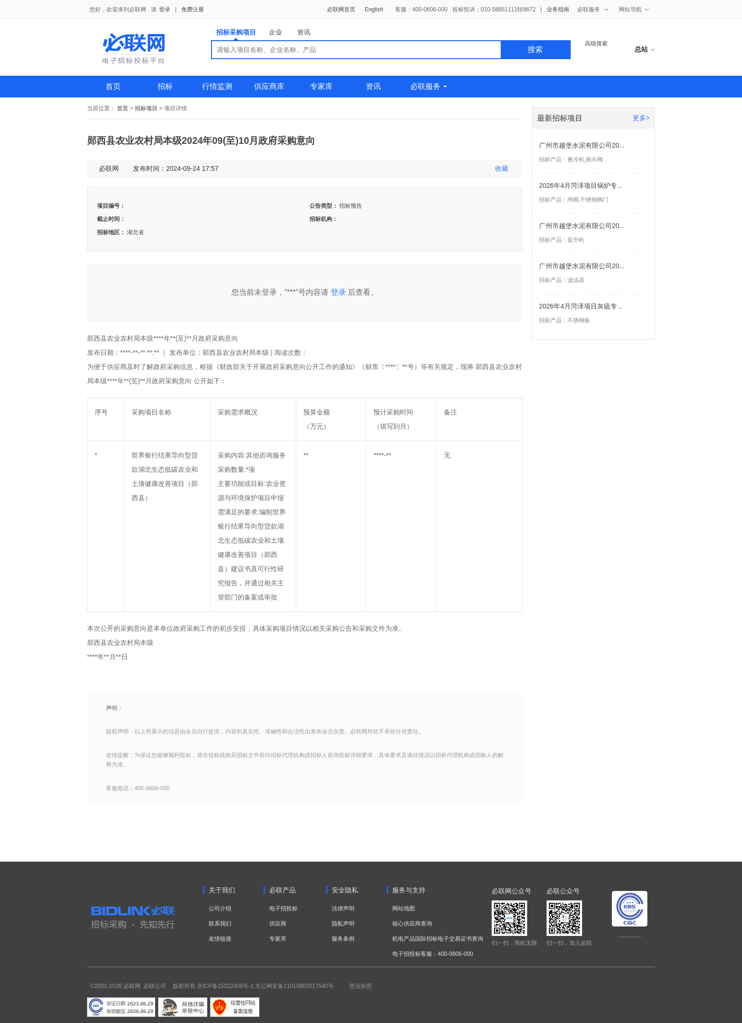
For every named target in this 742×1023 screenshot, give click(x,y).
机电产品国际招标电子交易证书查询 (437, 938)
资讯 (303, 32)
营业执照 (360, 986)
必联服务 (428, 86)
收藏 (501, 168)
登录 (164, 9)
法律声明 (343, 908)
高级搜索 (596, 43)
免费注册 (192, 9)
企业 (275, 32)
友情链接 (220, 938)
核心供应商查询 (412, 923)
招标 (165, 86)
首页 (113, 86)
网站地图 (403, 908)
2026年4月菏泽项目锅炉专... (581, 185)
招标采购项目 (236, 34)
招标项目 (146, 108)
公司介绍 (220, 908)
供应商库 (269, 86)
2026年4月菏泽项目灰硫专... (581, 306)
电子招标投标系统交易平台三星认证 (629, 937)
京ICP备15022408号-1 (225, 986)
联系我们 (220, 923)
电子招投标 (283, 908)
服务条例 (343, 938)
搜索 (535, 49)
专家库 (321, 86)
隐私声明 (343, 923)
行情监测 (217, 86)
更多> (641, 118)
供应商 (277, 923)
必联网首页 (341, 9)
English (374, 9)
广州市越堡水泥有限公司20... (582, 145)
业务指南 (558, 9)
